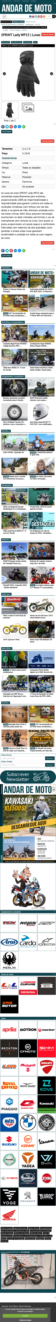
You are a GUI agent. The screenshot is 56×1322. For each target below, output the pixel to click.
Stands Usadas (7, 1233)
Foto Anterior (5, 42)
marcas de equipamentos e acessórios (12, 24)
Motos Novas (33, 1228)
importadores (29, 24)
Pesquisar (50, 758)
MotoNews (7, 268)
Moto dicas (7, 648)
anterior (5, 30)
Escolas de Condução (15, 1238)
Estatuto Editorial (25, 1306)
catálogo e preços (18, 22)
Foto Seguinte (28, 42)
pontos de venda (31, 22)
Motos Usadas (6, 1228)
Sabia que (6, 594)
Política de (25, 1320)
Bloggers (39, 1238)
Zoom (35, 42)
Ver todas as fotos (17, 42)
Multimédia (7, 485)
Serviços (4, 1241)
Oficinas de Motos (21, 1233)
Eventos (5, 703)
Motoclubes (30, 1238)
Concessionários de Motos (40, 1231)
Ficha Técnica (13, 1306)
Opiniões (6, 431)
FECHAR (25, 1316)
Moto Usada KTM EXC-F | (28, 1270)
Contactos (5, 1306)
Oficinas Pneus (36, 1233)
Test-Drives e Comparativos (13, 322)
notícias (37, 24)
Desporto (6, 539)
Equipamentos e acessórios (13, 376)
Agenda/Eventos (20, 1228)
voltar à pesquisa (15, 30)
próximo (24, 30)
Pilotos (48, 1238)
